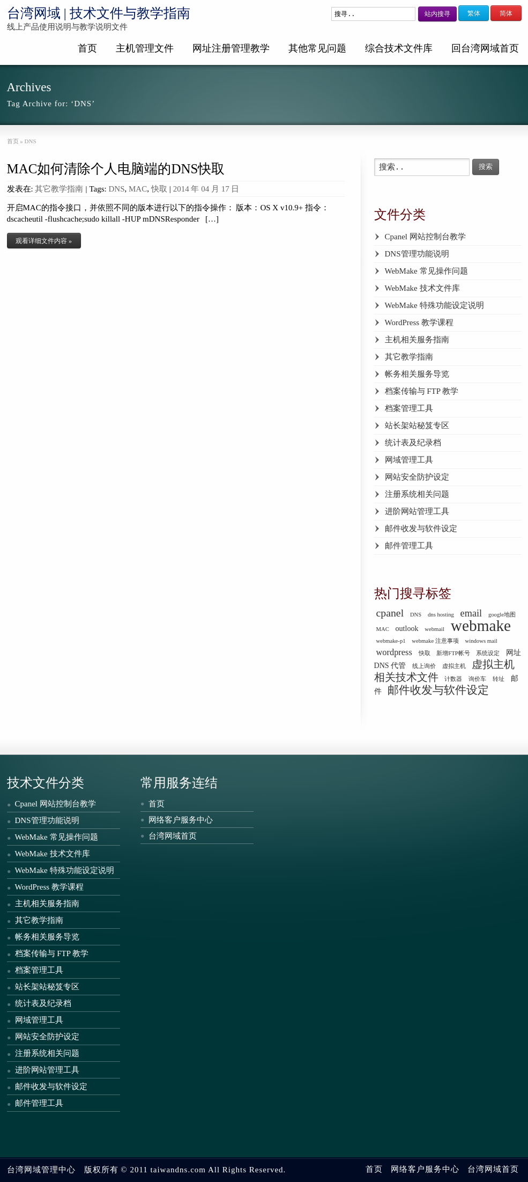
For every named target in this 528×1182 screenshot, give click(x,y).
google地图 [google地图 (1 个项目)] (502, 615)
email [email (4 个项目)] (471, 613)
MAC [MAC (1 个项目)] (382, 629)
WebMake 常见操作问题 (426, 271)
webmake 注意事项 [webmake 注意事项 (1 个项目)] (435, 641)
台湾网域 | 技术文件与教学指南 (99, 13)
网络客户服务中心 (180, 820)
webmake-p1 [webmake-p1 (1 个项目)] (391, 641)
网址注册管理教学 (231, 48)
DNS (116, 189)
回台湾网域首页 (485, 48)
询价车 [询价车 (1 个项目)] (477, 679)
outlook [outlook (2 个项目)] (407, 628)
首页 (87, 48)
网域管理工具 (409, 460)
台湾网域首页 (172, 836)
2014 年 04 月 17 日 (206, 189)
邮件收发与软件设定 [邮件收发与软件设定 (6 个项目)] (438, 690)
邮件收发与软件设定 (421, 528)
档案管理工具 (409, 408)
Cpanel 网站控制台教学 (425, 236)
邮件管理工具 (409, 545)
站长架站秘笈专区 (417, 425)
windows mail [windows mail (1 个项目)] (481, 641)
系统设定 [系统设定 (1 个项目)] (488, 653)
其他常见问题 (317, 48)
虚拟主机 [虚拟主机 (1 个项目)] (454, 666)
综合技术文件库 (399, 48)
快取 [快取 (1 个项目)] (424, 653)
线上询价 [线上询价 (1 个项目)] (424, 666)
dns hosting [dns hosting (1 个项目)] (441, 615)
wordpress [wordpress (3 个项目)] (394, 652)
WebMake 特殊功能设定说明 (434, 305)
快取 (159, 189)
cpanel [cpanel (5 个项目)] (390, 613)
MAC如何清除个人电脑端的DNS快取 (116, 168)
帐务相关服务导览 (417, 374)
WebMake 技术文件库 (422, 288)
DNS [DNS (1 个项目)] (415, 615)
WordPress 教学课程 (419, 322)
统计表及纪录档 (413, 442)
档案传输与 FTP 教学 (422, 391)
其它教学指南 (59, 189)
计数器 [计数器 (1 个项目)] (453, 679)
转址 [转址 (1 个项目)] (498, 679)
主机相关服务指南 (417, 339)
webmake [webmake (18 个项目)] (481, 625)
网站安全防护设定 (417, 477)
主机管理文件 (145, 48)
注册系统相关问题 (417, 494)
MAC (138, 189)
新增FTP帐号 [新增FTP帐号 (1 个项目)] (453, 653)
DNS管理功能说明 (417, 253)
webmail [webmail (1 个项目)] (434, 629)
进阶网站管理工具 (417, 511)
